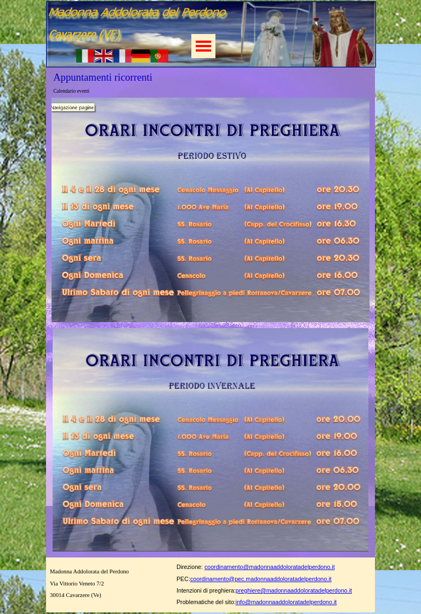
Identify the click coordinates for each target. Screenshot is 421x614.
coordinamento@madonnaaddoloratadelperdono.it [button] (269, 567)
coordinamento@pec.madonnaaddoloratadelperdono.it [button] (261, 579)
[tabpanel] (279, 583)
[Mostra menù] (203, 46)
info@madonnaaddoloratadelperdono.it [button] (286, 602)
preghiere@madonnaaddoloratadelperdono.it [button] (294, 590)
